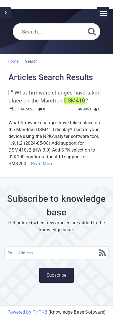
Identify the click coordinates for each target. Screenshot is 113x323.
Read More (42, 163)
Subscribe (56, 275)
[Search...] (56, 31)
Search (31, 61)
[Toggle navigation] (103, 12)
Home (13, 61)
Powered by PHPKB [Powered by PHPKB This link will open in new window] (27, 312)
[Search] (92, 31)
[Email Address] (56, 252)
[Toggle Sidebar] (5, 12)
